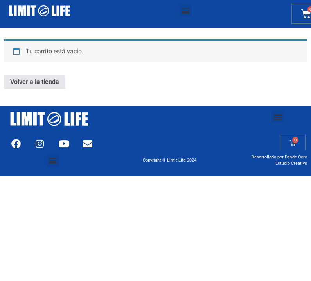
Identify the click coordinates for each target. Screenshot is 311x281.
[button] (185, 10)
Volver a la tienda (34, 81)
